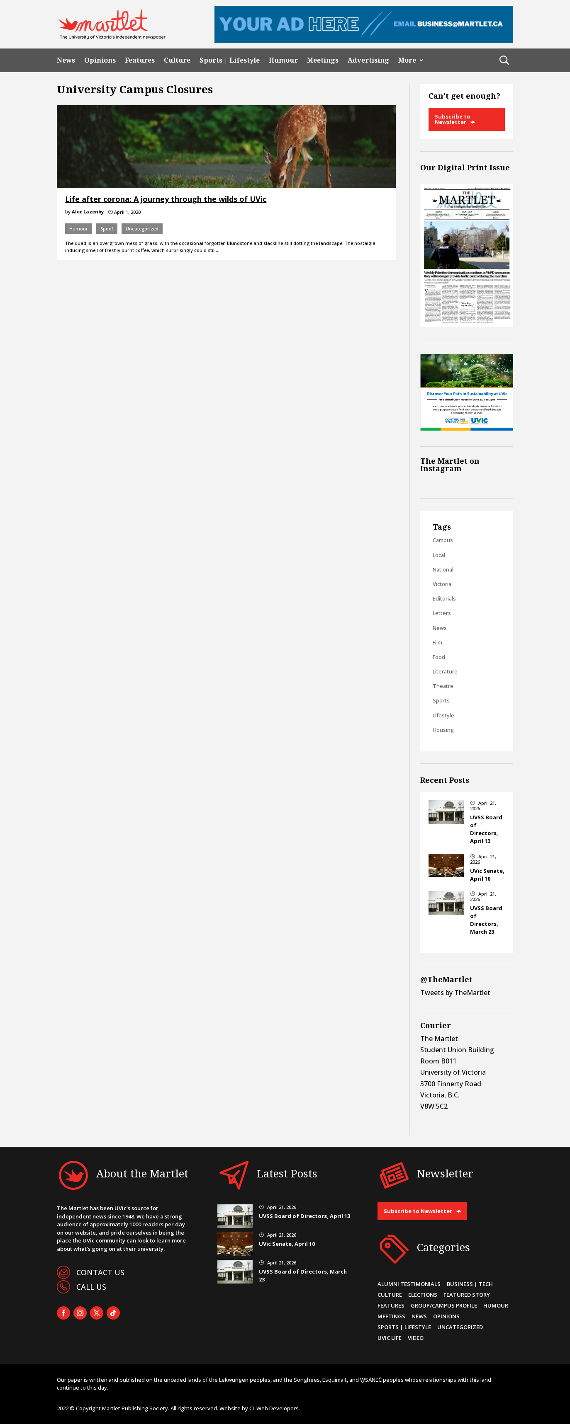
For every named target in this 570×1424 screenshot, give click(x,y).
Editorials (444, 598)
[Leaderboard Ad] (363, 40)
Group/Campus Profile (444, 1305)
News (66, 60)
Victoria (442, 584)
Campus (443, 540)
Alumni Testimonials (409, 1284)
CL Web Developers (274, 1408)
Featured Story (466, 1294)
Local (439, 555)
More (407, 60)
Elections (422, 1294)
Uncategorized (142, 228)
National (443, 569)
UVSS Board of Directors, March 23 (486, 920)
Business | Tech (470, 1284)
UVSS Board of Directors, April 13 (486, 829)
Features (140, 60)
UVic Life (390, 1338)
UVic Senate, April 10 (487, 874)
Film (437, 642)
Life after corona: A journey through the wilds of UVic (165, 199)
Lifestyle (443, 715)
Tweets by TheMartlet (455, 992)
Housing (443, 730)
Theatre (443, 686)
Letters (442, 613)
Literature (445, 671)
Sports (441, 700)
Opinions (100, 60)
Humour (283, 60)
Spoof (106, 228)
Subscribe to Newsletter (452, 119)
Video (416, 1338)
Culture (177, 60)
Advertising (368, 60)
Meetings (323, 60)
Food (439, 657)
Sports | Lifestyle (230, 60)
